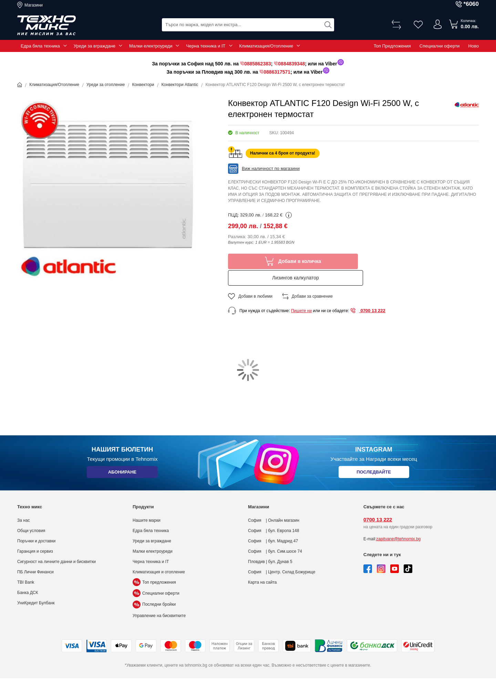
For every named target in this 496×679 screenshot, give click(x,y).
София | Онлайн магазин (273, 503)
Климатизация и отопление (159, 555)
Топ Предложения (392, 46)
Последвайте (373, 456)
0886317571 (277, 72)
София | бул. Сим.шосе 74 (275, 534)
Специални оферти (440, 46)
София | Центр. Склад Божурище (282, 555)
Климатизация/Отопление (266, 46)
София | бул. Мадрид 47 (273, 524)
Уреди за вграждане (94, 46)
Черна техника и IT (205, 46)
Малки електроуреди (150, 46)
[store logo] (46, 25)
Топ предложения (154, 565)
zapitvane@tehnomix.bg (398, 522)
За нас (23, 503)
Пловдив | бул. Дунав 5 (270, 545)
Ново (473, 46)
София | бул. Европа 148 (273, 514)
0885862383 (257, 63)
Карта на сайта (262, 565)
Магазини (33, 5)
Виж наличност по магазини (271, 168)
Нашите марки (147, 503)
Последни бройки (154, 588)
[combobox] (248, 24)
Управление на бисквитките (159, 599)
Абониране (122, 456)
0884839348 (291, 63)
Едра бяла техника (40, 46)
